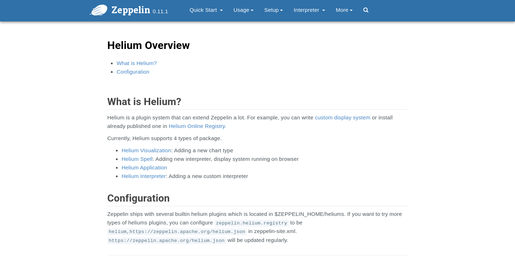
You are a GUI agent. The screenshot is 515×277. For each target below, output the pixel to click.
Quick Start (206, 10)
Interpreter (309, 10)
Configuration (133, 72)
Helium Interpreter (144, 176)
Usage (244, 10)
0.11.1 (160, 11)
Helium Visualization (146, 150)
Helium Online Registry (197, 126)
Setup (273, 10)
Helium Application (144, 167)
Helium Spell (137, 159)
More (344, 10)
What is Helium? (137, 63)
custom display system (343, 117)
